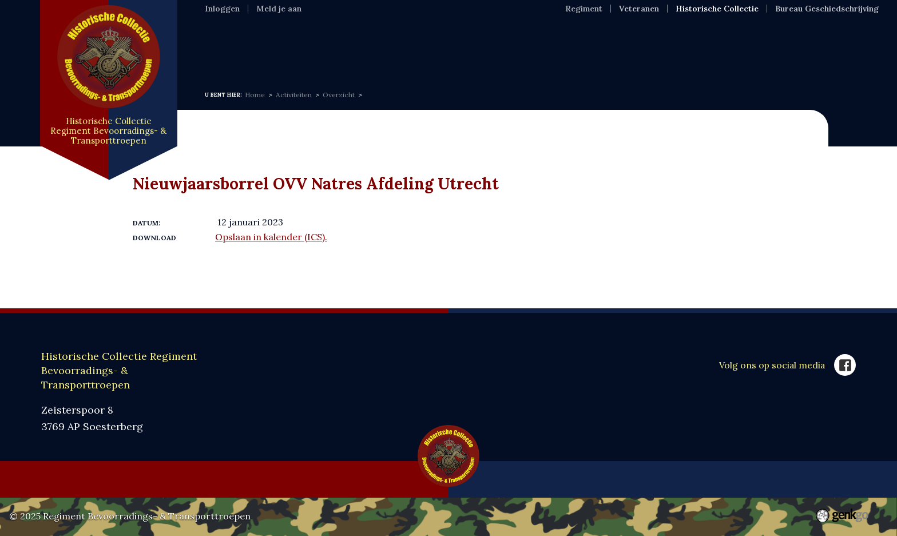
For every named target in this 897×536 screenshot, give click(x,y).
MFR (415, 51)
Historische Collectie (717, 9)
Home (220, 51)
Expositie (358, 51)
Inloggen (222, 9)
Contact (671, 51)
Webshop (514, 51)
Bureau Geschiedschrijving (827, 9)
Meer (726, 51)
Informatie (284, 51)
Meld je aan (278, 9)
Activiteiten (294, 94)
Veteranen (639, 9)
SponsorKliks (594, 51)
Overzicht (339, 94)
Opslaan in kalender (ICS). (271, 237)
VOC (459, 51)
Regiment (583, 9)
